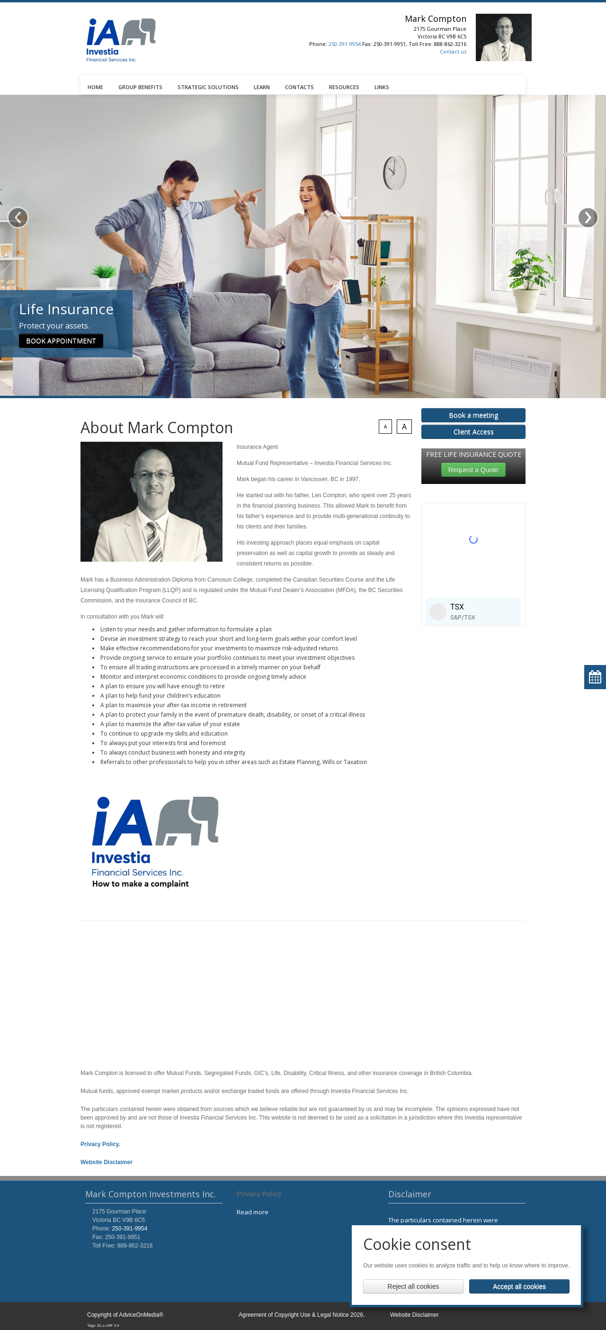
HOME (95, 87)
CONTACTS (299, 87)
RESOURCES (344, 87)
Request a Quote (473, 470)
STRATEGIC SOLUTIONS (208, 87)
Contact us (453, 51)
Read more (252, 1212)
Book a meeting (473, 414)
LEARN (262, 87)
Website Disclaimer (414, 1315)
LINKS (381, 87)
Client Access (474, 431)
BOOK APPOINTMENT (61, 316)
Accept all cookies (519, 1286)
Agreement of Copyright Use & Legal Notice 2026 (301, 1315)
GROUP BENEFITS (140, 87)
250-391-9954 (345, 43)
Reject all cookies (413, 1286)
